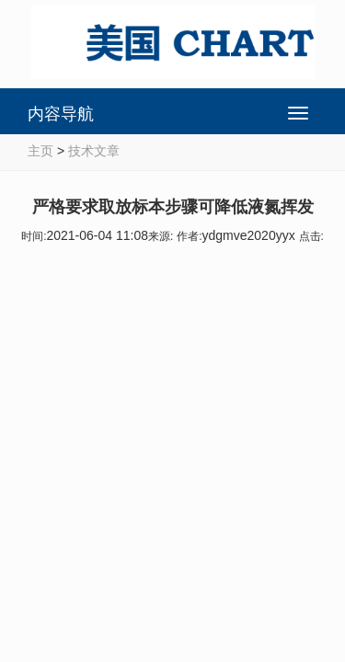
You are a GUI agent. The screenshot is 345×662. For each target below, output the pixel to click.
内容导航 (61, 114)
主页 (40, 150)
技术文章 (94, 150)
